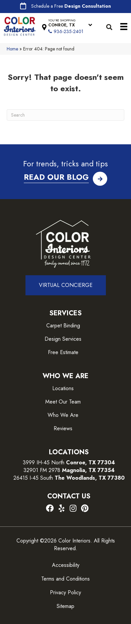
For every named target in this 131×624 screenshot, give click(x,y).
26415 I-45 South (69, 478)
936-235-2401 (68, 31)
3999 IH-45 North (43, 462)
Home (12, 48)
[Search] (65, 115)
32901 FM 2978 (69, 470)
